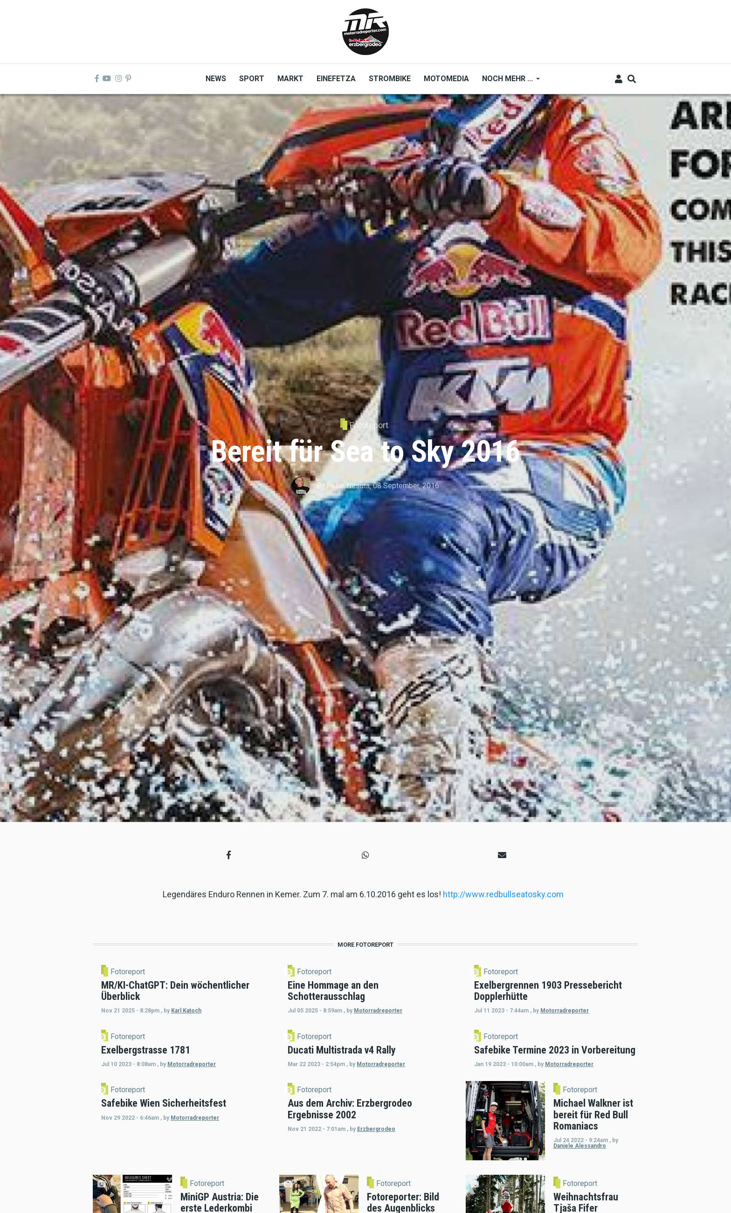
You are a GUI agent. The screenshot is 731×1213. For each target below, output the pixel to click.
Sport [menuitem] (251, 78)
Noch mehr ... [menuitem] (508, 82)
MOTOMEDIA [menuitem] (446, 78)
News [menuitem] (216, 78)
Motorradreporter (391, 1027)
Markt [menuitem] (290, 78)
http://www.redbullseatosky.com (503, 894)
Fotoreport (369, 425)
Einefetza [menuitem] (336, 78)
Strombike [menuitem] (390, 78)
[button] (229, 855)
